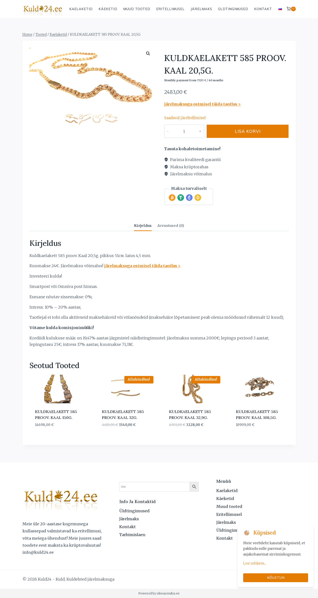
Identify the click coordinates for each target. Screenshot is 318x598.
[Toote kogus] (179, 131)
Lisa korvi (243, 131)
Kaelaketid (81, 9)
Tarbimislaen (132, 534)
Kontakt (263, 9)
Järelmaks (201, 9)
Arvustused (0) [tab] (170, 225)
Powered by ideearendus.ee (159, 593)
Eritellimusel (170, 9)
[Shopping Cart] (291, 8)
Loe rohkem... (254, 563)
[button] (148, 53)
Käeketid (108, 9)
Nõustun (276, 578)
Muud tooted (136, 9)
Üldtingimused (233, 9)
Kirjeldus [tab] (143, 225)
